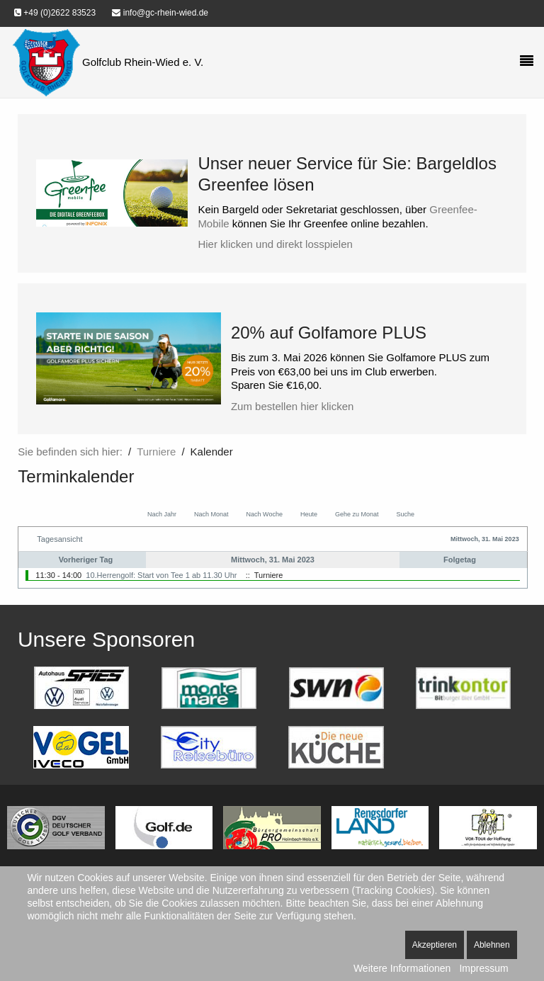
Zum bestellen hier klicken (292, 406)
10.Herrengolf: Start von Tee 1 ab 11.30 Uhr (161, 575)
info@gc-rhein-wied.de (160, 13)
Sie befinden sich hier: (70, 452)
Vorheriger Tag (86, 559)
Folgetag (459, 559)
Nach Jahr (161, 514)
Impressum (483, 968)
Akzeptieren (434, 945)
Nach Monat (211, 514)
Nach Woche (264, 514)
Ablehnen (492, 945)
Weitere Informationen (401, 968)
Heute (308, 514)
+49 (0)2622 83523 (55, 13)
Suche (405, 514)
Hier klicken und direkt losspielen (275, 244)
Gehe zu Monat (357, 514)
